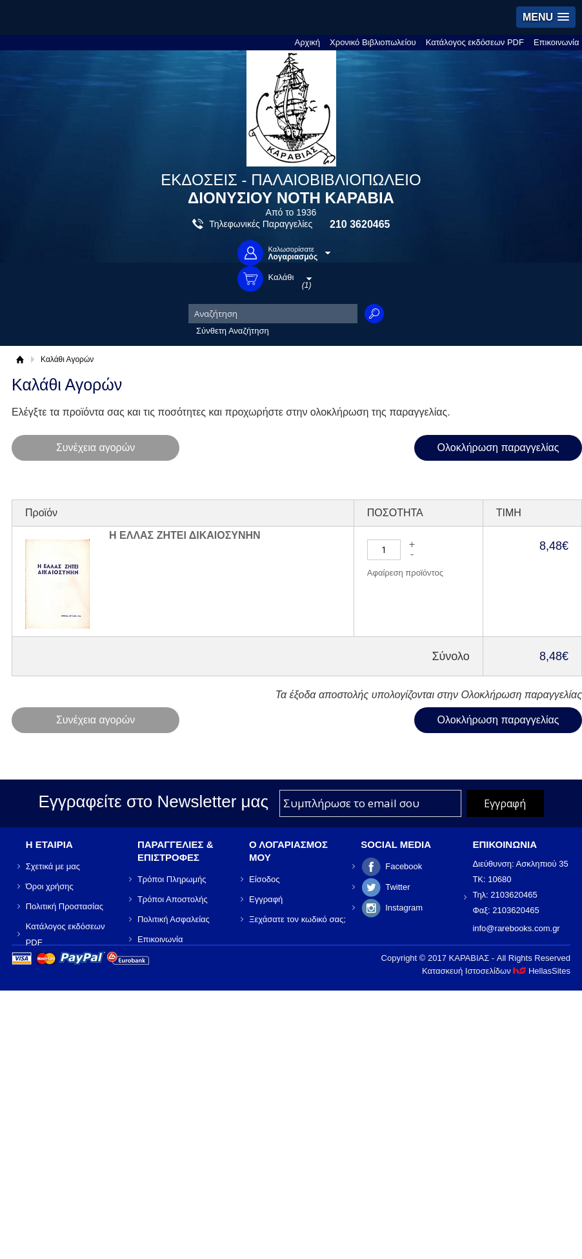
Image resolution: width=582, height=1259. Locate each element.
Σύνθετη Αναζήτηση (232, 331)
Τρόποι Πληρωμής (171, 879)
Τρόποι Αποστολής (172, 899)
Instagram (404, 907)
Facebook (403, 866)
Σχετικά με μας (53, 866)
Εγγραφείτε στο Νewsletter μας (153, 801)
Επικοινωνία (556, 42)
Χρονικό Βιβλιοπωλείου (373, 42)
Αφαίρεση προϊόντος (405, 573)
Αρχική (308, 42)
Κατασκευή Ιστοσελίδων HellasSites (496, 971)
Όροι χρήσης (50, 886)
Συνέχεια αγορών (95, 447)
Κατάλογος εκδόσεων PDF (475, 42)
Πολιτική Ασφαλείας (173, 919)
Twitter (397, 887)
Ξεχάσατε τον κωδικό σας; (297, 919)
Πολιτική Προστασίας (64, 906)
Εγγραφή (266, 899)
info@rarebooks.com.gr (515, 928)
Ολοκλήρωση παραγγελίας (498, 447)
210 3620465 (360, 224)
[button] (546, 17)
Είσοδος (264, 879)
